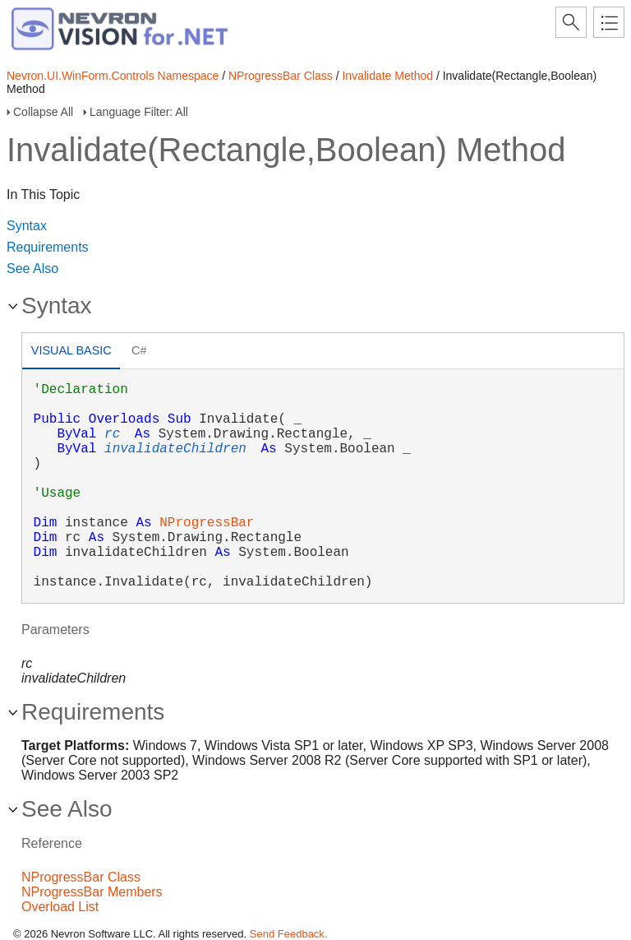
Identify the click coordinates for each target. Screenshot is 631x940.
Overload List (60, 907)
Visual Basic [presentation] (71, 350)
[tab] (71, 352)
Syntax (27, 226)
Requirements (48, 247)
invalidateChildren (175, 449)
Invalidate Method (387, 75)
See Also (32, 269)
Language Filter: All (139, 111)
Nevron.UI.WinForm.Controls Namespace (113, 75)
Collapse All (43, 111)
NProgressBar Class (280, 75)
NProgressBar (206, 523)
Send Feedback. (289, 934)
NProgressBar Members (92, 892)
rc (112, 434)
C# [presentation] (138, 350)
